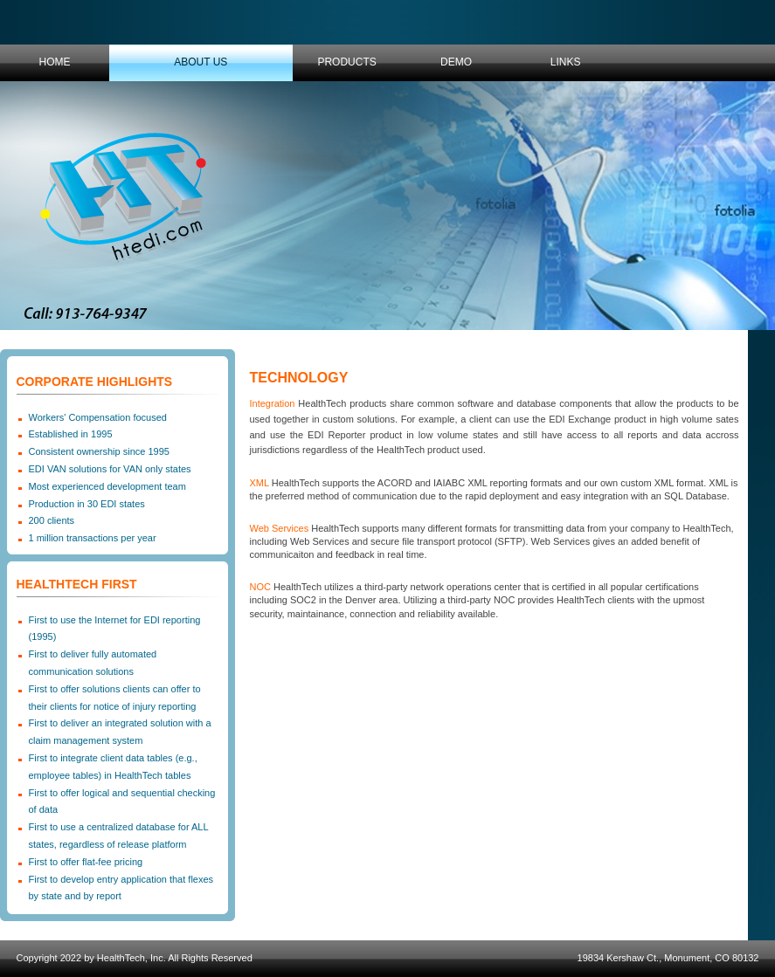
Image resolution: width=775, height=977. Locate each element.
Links (565, 62)
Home (55, 62)
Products (346, 62)
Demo (456, 62)
